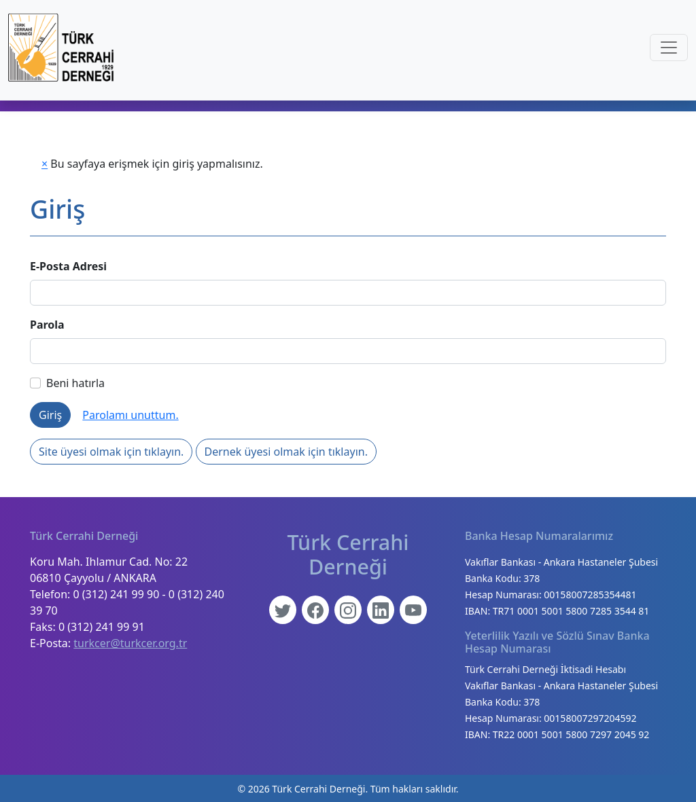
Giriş (50, 414)
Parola (47, 324)
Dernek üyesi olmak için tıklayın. (286, 451)
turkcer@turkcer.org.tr (130, 643)
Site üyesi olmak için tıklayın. (111, 451)
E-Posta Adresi (68, 266)
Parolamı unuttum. (130, 414)
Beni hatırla (67, 383)
